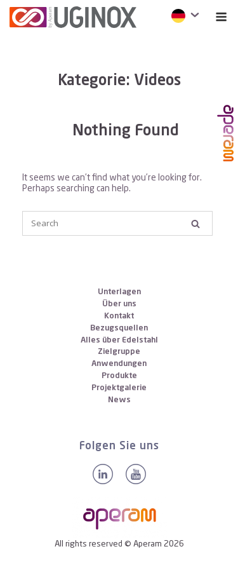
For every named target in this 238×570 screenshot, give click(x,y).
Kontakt (119, 316)
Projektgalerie (119, 388)
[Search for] (117, 223)
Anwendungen (119, 364)
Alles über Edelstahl (119, 340)
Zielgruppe (119, 352)
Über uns (119, 304)
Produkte (119, 376)
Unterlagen (119, 292)
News (119, 400)
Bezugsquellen (119, 328)
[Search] (195, 223)
